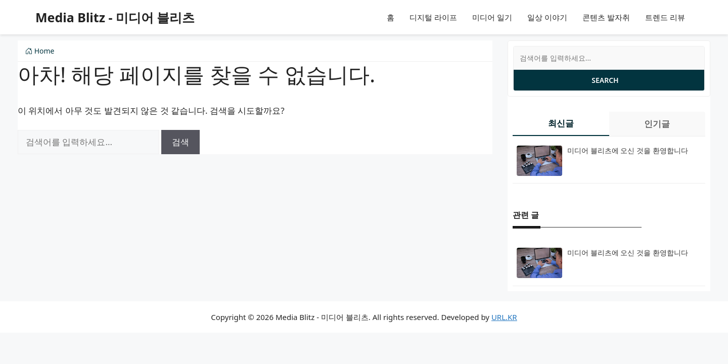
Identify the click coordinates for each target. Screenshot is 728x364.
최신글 (561, 123)
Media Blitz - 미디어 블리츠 (115, 17)
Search (605, 80)
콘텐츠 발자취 (606, 17)
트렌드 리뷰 (665, 17)
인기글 (657, 123)
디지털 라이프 (433, 17)
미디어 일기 (492, 17)
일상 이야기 (547, 17)
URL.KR (504, 317)
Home (39, 51)
